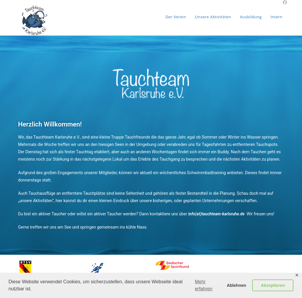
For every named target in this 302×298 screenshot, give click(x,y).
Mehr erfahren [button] (204, 285)
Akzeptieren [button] (273, 285)
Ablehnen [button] (236, 285)
